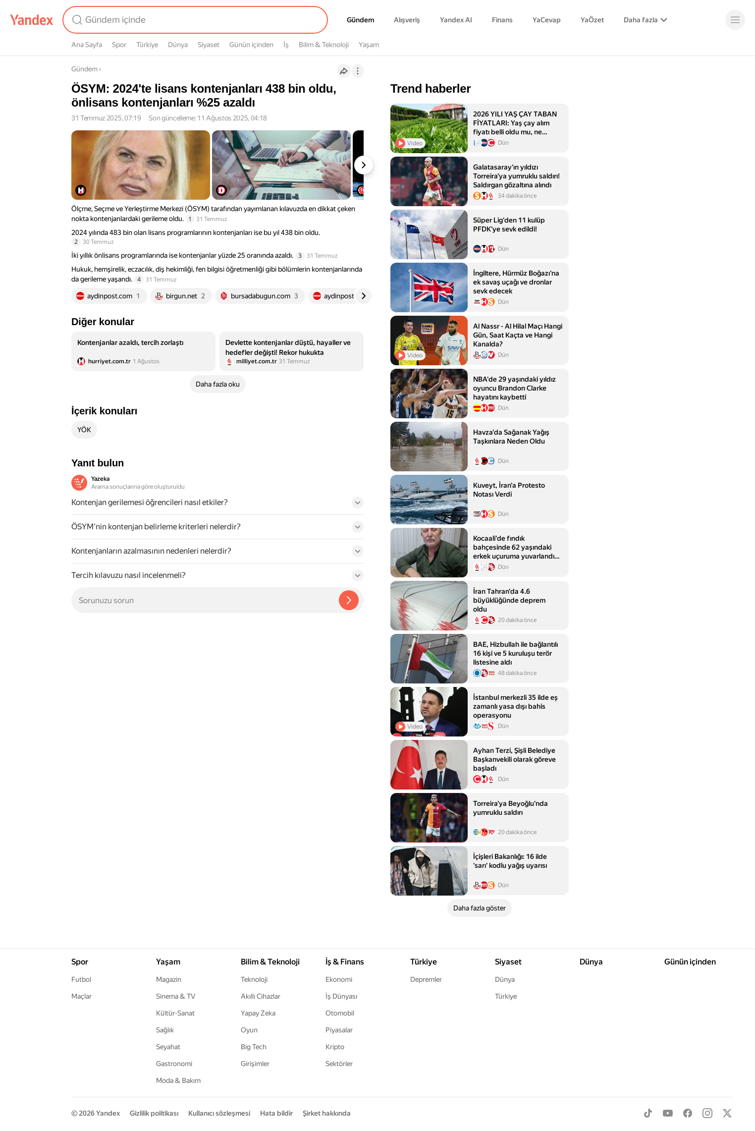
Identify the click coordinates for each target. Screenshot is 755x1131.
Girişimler (255, 1064)
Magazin (168, 979)
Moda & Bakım (178, 1080)
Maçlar (81, 996)
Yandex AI (456, 20)
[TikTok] (648, 1113)
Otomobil (339, 1013)
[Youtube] (668, 1113)
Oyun (249, 1030)
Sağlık (165, 1030)
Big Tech (254, 1047)
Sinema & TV (175, 996)
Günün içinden (251, 45)
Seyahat (168, 1047)
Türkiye (147, 45)
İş (286, 45)
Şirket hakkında (327, 1113)
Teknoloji (254, 979)
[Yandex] (32, 20)
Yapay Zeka (258, 1013)
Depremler (426, 979)
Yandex (108, 1113)
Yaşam (369, 45)
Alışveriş (407, 20)
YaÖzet (592, 20)
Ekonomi (338, 979)
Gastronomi (174, 1064)
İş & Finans (344, 961)
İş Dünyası (341, 996)
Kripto (334, 1047)
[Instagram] (707, 1113)
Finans (502, 20)
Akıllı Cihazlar (260, 996)
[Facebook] (688, 1113)
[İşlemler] (358, 71)
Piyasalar (339, 1030)
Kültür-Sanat (175, 1013)
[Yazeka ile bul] (349, 600)
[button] (217, 505)
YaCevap (547, 20)
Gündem (360, 19)
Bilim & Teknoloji (324, 45)
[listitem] (143, 351)
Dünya (178, 45)
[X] (727, 1113)
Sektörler (339, 1064)
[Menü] (735, 20)
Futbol (81, 979)
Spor (119, 45)
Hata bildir (276, 1113)
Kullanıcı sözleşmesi (219, 1113)
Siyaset (208, 45)
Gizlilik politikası (154, 1113)
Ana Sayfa (86, 45)
